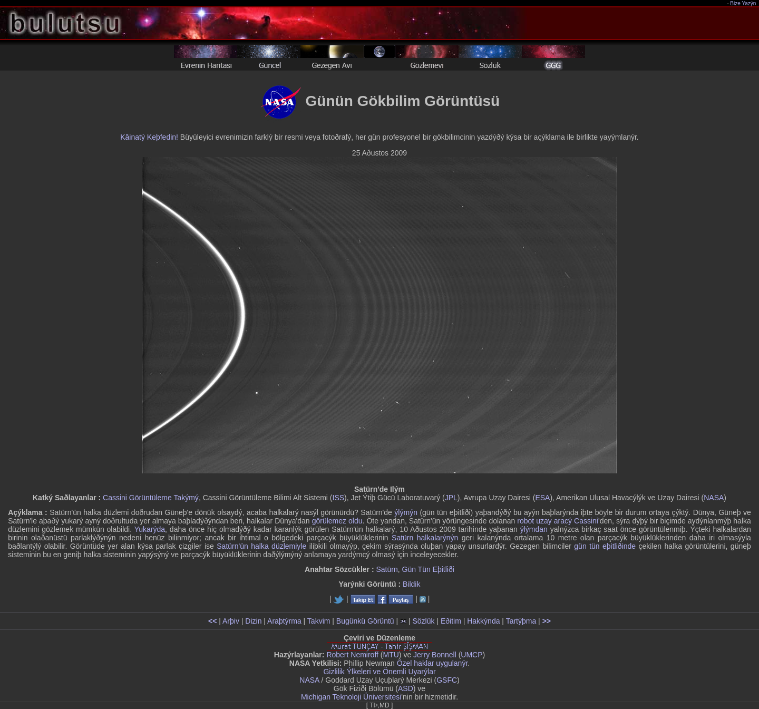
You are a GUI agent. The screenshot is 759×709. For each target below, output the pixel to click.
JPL (451, 497)
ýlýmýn (405, 512)
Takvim (318, 621)
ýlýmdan (534, 529)
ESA (542, 497)
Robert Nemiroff (352, 654)
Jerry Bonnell (434, 654)
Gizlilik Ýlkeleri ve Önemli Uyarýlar (379, 671)
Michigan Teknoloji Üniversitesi (351, 697)
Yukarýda (149, 529)
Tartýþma (521, 621)
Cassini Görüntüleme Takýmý (151, 497)
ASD (405, 688)
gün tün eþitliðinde (605, 546)
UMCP (471, 654)
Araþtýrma (284, 621)
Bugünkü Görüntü (365, 621)
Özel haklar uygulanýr (432, 663)
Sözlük (423, 621)
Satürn (386, 569)
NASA (714, 497)
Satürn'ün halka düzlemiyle (261, 546)
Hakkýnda (483, 621)
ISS (339, 497)
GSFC (446, 680)
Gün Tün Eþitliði (428, 569)
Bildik (411, 584)
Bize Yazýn (743, 3)
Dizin (253, 621)
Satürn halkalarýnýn (425, 537)
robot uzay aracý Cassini (557, 521)
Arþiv (230, 621)
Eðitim (451, 621)
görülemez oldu (337, 521)
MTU (391, 654)
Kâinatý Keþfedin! (149, 137)
